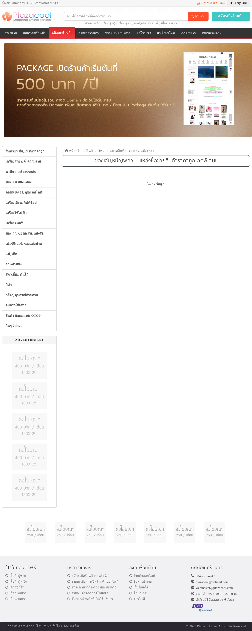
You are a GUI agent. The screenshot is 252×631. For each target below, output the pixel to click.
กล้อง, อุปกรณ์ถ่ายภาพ (22, 295)
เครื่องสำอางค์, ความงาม (23, 161)
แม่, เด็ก (11, 254)
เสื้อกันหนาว (16, 593)
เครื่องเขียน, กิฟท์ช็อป (21, 202)
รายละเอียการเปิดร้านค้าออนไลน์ (92, 581)
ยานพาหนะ (14, 264)
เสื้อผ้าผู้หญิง (109, 23)
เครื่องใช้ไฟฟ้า (16, 213)
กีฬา (9, 285)
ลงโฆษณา (144, 33)
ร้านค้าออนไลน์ (142, 575)
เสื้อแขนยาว (16, 599)
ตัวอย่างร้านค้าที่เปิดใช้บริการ (90, 599)
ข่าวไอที (137, 599)
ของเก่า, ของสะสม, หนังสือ (25, 233)
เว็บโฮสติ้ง (138, 587)
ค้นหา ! (198, 16)
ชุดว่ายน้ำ (153, 23)
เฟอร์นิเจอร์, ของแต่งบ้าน (24, 244)
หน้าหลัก (73, 150)
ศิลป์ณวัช (138, 593)
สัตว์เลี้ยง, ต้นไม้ (17, 274)
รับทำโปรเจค (140, 581)
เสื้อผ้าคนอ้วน (169, 23)
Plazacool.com (207, 626)
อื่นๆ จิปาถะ (14, 326)
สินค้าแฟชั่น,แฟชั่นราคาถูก (25, 151)
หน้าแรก (11, 33)
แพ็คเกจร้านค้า (62, 32)
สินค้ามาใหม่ (166, 33)
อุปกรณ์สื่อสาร (16, 305)
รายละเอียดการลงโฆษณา (87, 593)
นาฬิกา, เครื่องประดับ (21, 171)
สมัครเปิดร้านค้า (231, 16)
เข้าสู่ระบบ (238, 3)
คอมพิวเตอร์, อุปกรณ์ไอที (24, 192)
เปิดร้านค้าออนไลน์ (211, 3)
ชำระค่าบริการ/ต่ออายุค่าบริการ (91, 587)
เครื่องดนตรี (14, 223)
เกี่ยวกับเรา (188, 33)
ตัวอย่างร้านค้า (88, 33)
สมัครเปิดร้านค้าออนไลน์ (87, 575)
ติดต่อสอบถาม (211, 33)
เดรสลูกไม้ (140, 23)
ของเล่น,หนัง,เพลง (18, 182)
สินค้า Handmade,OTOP (23, 315)
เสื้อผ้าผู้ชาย (125, 23)
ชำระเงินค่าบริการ (118, 33)
